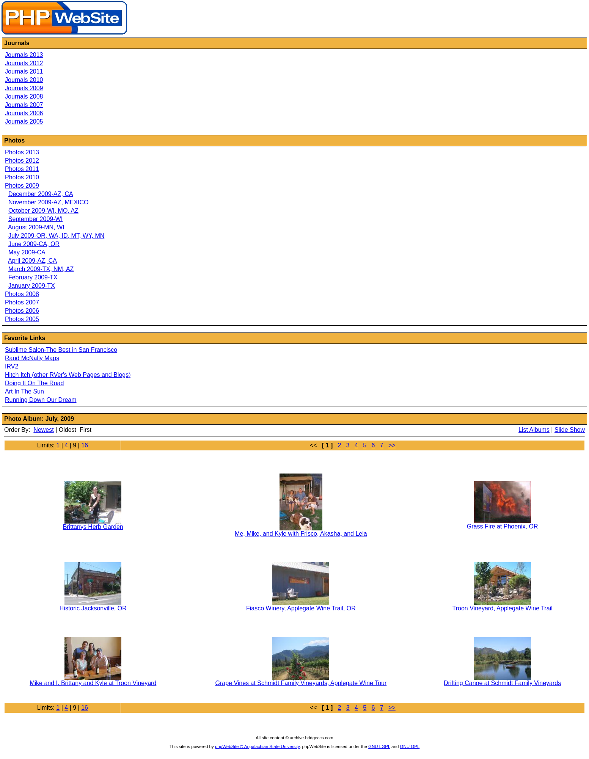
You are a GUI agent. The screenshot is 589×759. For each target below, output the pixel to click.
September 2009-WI (35, 219)
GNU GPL (410, 746)
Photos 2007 (22, 302)
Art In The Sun (24, 391)
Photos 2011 (22, 169)
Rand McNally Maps (32, 358)
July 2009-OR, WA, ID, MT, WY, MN (56, 235)
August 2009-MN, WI (36, 227)
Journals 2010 (24, 80)
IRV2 (11, 366)
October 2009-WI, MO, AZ (43, 210)
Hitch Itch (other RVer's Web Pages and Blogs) (68, 375)
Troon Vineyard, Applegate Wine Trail (502, 608)
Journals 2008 (24, 96)
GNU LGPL (379, 746)
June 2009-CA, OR (34, 244)
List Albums (534, 430)
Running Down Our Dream (41, 400)
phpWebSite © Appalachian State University (257, 746)
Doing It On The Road (34, 383)
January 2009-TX (31, 285)
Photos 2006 (22, 310)
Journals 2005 (24, 121)
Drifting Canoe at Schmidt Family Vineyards (502, 683)
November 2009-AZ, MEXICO (48, 202)
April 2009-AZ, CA (32, 260)
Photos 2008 (22, 294)
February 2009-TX (33, 277)
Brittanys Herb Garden (93, 527)
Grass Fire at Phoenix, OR (502, 526)
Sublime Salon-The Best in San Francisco (61, 350)
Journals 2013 (24, 55)
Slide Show (569, 430)
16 (84, 445)
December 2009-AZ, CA (40, 194)
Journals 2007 (24, 105)
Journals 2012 (24, 63)
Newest (43, 430)
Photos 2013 (22, 152)
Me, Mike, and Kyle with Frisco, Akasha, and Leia (301, 533)
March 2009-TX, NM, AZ (41, 269)
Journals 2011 (24, 71)
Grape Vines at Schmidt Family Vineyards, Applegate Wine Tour (300, 683)
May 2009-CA (27, 252)
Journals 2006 (24, 113)
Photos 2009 (22, 185)
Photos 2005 (22, 319)
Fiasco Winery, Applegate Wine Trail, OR (301, 608)
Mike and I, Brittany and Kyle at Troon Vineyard (93, 683)
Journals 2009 (24, 88)
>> (392, 445)
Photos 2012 (22, 160)
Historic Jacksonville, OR (93, 608)
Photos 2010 (22, 177)
